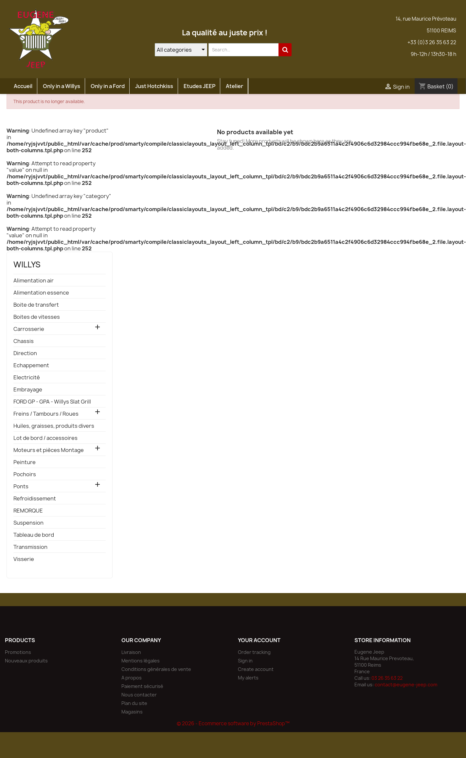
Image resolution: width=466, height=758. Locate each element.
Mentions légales (140, 661)
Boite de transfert (36, 304)
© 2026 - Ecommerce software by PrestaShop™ (233, 723)
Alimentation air (33, 280)
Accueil (23, 86)
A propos (131, 678)
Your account (259, 640)
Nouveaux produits (26, 661)
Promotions (18, 652)
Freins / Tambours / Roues (46, 413)
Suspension (28, 522)
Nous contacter (139, 695)
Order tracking (254, 652)
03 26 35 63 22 (387, 678)
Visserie (23, 559)
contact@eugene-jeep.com (406, 684)
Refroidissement (34, 498)
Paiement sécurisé (142, 686)
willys (27, 264)
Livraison (131, 652)
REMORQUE (28, 510)
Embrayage (27, 389)
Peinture (24, 462)
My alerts (248, 678)
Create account (256, 669)
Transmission (30, 547)
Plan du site (134, 703)
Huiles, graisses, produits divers (53, 426)
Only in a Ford (108, 86)
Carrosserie (28, 329)
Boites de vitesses (36, 317)
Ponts (20, 486)
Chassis (23, 341)
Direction (25, 353)
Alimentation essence (41, 292)
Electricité (26, 377)
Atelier (234, 86)
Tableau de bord (33, 535)
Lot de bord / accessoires (45, 438)
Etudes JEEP (199, 86)
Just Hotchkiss (154, 86)
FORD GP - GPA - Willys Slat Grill (52, 401)
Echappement (31, 365)
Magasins (132, 712)
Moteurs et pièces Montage (48, 450)
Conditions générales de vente (156, 669)
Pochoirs (24, 474)
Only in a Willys (61, 86)
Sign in (245, 661)
